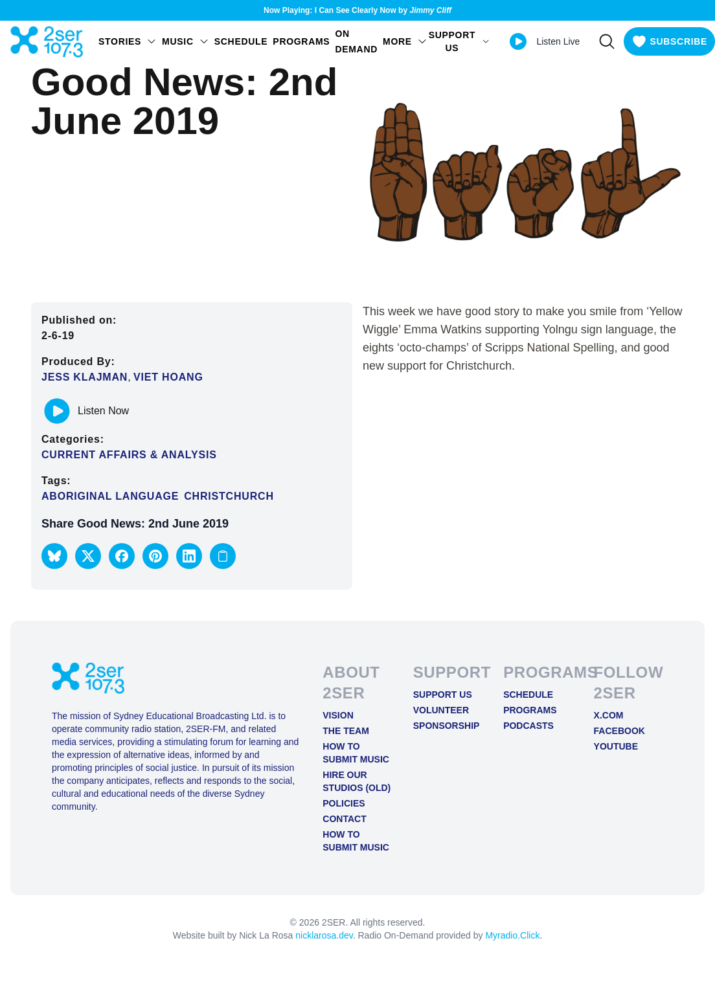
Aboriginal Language (110, 496)
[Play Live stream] (518, 41)
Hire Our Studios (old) (357, 781)
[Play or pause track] (57, 411)
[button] (54, 556)
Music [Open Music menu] (185, 41)
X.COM (609, 715)
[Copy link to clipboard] (223, 556)
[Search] (607, 41)
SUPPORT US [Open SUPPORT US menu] (459, 41)
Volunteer (441, 710)
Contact (344, 819)
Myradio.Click (512, 935)
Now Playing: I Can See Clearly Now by (357, 10)
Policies (344, 803)
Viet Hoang (168, 377)
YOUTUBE (616, 746)
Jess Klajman (84, 377)
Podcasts (528, 725)
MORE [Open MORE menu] (405, 41)
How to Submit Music (356, 752)
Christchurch (228, 496)
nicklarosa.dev (323, 935)
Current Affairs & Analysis (129, 454)
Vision (338, 715)
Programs (301, 41)
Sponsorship (446, 725)
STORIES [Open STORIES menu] (127, 41)
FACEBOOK (619, 731)
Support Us (442, 694)
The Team (346, 731)
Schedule (241, 41)
